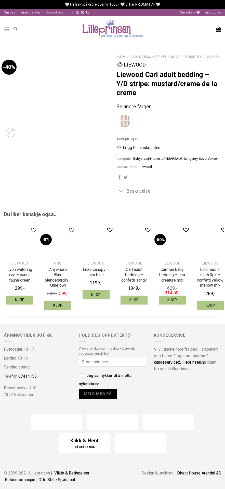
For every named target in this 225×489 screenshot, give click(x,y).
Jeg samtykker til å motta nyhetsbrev (105, 380)
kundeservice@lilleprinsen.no (180, 362)
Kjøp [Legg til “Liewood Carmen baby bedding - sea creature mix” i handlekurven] (172, 300)
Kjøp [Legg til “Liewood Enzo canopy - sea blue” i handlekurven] (96, 295)
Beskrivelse (133, 191)
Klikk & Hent (84, 444)
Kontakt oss (54, 12)
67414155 (27, 376)
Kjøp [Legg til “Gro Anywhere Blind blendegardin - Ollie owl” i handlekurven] (58, 305)
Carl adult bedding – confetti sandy (134, 275)
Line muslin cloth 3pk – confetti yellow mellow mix (210, 277)
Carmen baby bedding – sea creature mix (172, 275)
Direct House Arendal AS (199, 473)
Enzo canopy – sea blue (96, 272)
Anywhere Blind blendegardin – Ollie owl (58, 277)
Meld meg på (98, 393)
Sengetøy (193, 57)
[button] (138, 147)
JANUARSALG (172, 159)
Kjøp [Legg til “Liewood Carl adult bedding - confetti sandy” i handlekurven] (134, 300)
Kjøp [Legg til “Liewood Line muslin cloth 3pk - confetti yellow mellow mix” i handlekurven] (210, 305)
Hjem (120, 57)
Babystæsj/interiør (148, 57)
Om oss (9, 12)
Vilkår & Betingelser (71, 473)
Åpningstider (30, 12)
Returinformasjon (20, 479)
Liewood (131, 65)
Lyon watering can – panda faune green (19, 275)
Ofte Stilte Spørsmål (56, 479)
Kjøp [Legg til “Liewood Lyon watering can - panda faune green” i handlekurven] (19, 300)
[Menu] (7, 29)
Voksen (213, 57)
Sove (175, 57)
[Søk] (15, 29)
